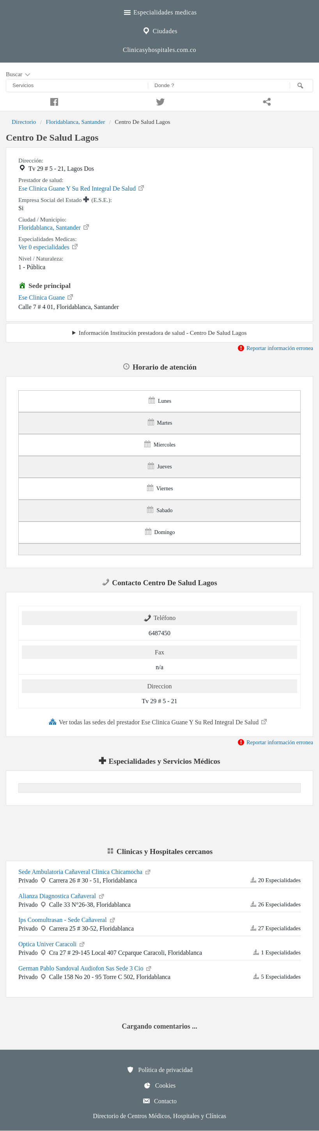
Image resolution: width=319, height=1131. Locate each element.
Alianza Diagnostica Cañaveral (61, 895)
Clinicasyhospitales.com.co (159, 49)
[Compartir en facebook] (53, 101)
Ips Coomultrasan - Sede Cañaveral (67, 919)
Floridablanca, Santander (75, 121)
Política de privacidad (159, 1070)
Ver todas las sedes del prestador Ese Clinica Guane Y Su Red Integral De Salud (158, 721)
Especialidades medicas (159, 11)
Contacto (159, 1101)
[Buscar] (301, 85)
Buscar (19, 75)
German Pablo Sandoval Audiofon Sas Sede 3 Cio (85, 968)
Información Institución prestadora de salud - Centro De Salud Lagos (163, 332)
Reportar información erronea (275, 348)
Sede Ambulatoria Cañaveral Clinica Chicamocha (85, 871)
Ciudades (159, 30)
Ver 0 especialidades (48, 246)
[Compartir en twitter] (159, 101)
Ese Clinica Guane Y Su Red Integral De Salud (81, 188)
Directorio (24, 121)
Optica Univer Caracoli (52, 943)
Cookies (159, 1085)
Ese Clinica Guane (46, 297)
